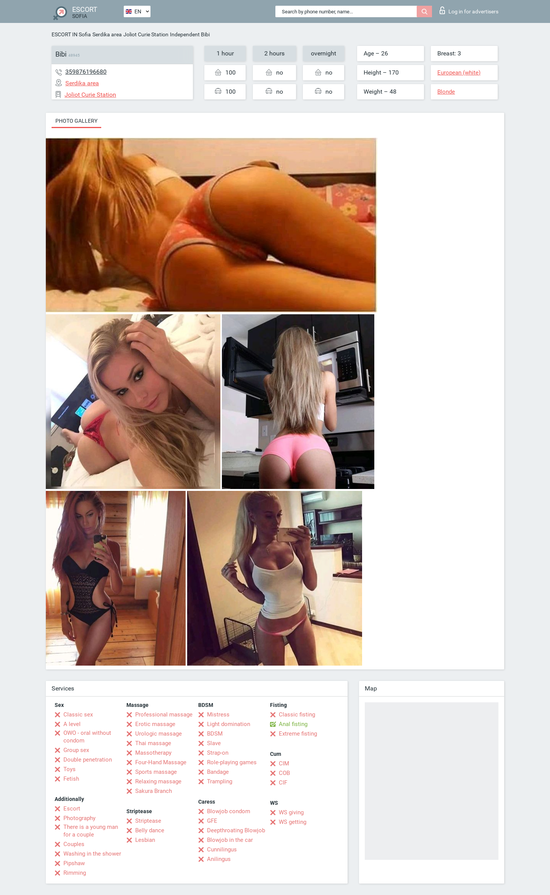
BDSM (215, 733)
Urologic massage (158, 733)
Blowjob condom (228, 811)
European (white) (458, 72)
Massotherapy (153, 752)
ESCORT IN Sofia (71, 34)
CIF (283, 782)
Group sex (76, 750)
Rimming (74, 872)
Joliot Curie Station (145, 34)
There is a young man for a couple (90, 831)
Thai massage (153, 743)
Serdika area (107, 34)
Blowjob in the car (230, 840)
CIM (284, 763)
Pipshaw (74, 863)
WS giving (291, 812)
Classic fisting (297, 714)
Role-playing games (232, 762)
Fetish (71, 778)
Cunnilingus (222, 849)
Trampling (219, 781)
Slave (214, 743)
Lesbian (145, 840)
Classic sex (78, 714)
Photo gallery (76, 121)
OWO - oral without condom (87, 736)
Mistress (218, 714)
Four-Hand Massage (160, 762)
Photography (79, 818)
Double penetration (87, 759)
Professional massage (163, 714)
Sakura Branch (153, 791)
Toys (69, 769)
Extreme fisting (298, 733)
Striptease (148, 820)
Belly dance (149, 830)
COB (284, 773)
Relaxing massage (158, 781)
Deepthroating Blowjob (236, 830)
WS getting (292, 822)
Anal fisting (293, 724)
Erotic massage (155, 724)
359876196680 (86, 71)
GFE (212, 820)
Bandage (218, 771)
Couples (73, 844)
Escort (71, 808)
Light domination (228, 724)
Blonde (446, 91)
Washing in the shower (92, 853)
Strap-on (217, 752)
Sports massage (156, 771)
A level (72, 724)
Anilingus (219, 859)
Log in (469, 10)
